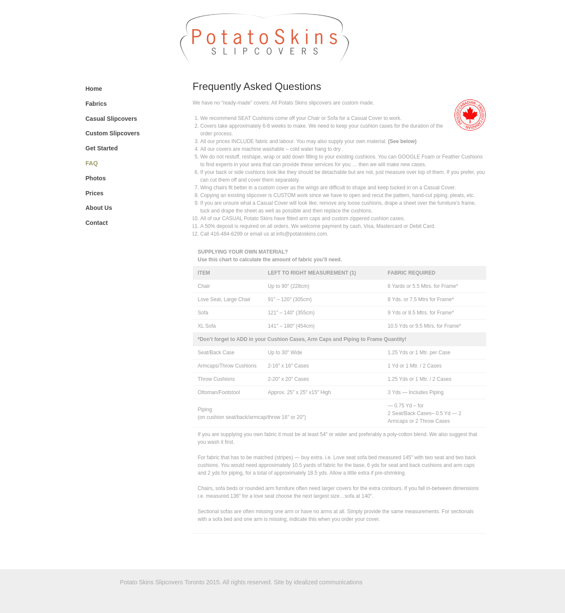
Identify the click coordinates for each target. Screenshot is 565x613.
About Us (99, 207)
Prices (95, 193)
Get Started (102, 148)
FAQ (92, 163)
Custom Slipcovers (113, 133)
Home (94, 88)
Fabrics (96, 103)
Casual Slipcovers (112, 118)
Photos (96, 178)
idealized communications (328, 582)
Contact (97, 222)
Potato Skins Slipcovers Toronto (331, 37)
